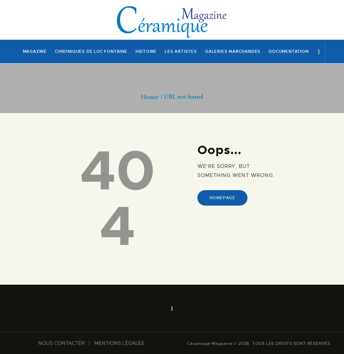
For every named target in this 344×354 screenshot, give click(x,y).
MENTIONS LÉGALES (119, 343)
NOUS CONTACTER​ (61, 343)
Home (150, 97)
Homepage (222, 198)
